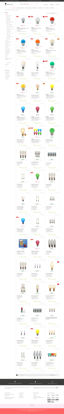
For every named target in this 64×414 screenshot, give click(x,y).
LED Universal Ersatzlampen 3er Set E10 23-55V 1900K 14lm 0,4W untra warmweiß (51, 318)
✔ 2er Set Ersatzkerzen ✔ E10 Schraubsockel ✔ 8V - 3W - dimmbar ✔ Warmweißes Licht (34, 208)
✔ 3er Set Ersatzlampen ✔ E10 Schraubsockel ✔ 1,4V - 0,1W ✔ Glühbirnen (49, 253)
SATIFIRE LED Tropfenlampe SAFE (20, 72)
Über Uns (34, 394)
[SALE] (44, 8)
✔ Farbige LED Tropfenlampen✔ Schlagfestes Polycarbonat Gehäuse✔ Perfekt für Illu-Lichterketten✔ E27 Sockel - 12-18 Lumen (36, 141)
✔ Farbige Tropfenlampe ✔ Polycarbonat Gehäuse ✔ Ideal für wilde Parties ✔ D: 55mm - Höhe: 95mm (20, 230)
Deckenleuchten (8, 19)
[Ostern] (47, 8)
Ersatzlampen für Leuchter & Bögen (10, 33)
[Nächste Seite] (18, 375)
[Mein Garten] (35, 8)
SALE (6, 55)
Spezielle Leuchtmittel (9, 25)
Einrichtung (7, 40)
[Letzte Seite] (20, 375)
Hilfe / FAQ (7, 73)
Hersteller (7, 64)
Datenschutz (7, 77)
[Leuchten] (13, 8)
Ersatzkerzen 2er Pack (20, 362)
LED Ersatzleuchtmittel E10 (49, 228)
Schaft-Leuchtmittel (19, 184)
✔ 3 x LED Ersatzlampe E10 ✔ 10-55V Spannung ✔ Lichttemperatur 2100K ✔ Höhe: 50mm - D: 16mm (49, 342)
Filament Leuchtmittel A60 (20, 139)
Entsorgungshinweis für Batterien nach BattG (37, 410)
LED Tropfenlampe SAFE (20, 206)
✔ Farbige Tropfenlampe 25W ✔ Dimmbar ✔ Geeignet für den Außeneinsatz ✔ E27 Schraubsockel (21, 253)
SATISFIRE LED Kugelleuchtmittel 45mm (21, 50)
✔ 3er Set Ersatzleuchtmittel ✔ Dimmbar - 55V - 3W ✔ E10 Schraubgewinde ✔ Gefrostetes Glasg (34, 275)
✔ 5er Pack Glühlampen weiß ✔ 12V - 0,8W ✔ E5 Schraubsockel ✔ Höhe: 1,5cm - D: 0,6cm (35, 320)
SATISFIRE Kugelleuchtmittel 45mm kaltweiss (36, 28)
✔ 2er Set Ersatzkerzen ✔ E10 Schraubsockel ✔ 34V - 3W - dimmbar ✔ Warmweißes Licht (19, 364)
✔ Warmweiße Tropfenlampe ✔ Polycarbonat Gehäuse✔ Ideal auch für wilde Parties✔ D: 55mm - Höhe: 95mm (20, 74)
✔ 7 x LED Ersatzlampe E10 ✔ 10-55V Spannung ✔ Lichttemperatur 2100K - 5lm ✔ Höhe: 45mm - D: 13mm (35, 163)
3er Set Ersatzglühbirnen (34, 362)
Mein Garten (7, 46)
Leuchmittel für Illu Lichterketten (9, 31)
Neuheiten (6, 59)
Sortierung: (47, 13)
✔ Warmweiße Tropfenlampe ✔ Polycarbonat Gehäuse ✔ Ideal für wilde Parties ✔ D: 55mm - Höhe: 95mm (20, 208)
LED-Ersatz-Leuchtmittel (20, 340)
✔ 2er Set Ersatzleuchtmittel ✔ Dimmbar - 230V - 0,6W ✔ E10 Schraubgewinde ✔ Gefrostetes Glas (20, 342)
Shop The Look (7, 50)
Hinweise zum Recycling (36, 396)
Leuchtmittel (8, 23)
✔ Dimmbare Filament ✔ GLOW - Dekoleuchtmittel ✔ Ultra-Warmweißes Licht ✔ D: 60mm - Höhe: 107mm (20, 141)
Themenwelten (7, 48)
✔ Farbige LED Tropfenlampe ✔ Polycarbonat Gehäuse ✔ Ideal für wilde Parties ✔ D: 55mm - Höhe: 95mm (35, 186)
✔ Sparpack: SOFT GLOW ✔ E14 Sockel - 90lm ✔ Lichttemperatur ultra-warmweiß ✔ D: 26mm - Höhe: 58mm (50, 297)
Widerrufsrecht (7, 76)
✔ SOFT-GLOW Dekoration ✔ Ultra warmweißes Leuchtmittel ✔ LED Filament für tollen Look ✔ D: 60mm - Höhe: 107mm (35, 97)
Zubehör (6, 43)
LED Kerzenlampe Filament (49, 273)
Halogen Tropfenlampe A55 (35, 72)
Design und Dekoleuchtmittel (10, 26)
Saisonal (6, 47)
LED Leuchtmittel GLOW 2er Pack (50, 295)
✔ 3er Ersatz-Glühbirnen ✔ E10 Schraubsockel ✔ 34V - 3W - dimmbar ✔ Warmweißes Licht (34, 364)
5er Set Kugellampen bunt (49, 362)
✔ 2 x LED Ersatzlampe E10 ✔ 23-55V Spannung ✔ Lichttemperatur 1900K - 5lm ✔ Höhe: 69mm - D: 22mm (35, 297)
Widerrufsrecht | (30, 410)
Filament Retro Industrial (10, 24)
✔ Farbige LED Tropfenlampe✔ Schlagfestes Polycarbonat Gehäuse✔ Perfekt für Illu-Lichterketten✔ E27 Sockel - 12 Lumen (21, 119)
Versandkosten (21, 396)
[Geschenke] (40, 8)
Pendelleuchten (8, 20)
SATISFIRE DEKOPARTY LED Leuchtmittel (50, 94)
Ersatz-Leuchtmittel (48, 184)
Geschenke (7, 54)
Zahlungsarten (7, 72)
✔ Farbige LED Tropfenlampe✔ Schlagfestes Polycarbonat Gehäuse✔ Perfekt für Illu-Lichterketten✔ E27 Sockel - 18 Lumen (50, 97)
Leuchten (6, 14)
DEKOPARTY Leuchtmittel (34, 184)
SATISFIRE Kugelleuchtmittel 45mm (49, 28)
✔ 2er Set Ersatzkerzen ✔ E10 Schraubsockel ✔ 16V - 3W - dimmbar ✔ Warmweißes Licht (19, 186)
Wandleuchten (8, 18)
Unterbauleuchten (8, 15)
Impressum (7, 78)
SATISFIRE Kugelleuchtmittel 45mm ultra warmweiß (22, 28)
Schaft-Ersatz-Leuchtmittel (35, 228)
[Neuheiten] (51, 8)
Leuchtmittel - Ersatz (49, 206)
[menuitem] (56, 4)
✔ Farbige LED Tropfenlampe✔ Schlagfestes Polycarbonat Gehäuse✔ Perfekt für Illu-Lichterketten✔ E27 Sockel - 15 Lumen (50, 119)
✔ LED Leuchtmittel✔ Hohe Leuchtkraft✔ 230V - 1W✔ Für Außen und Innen (34, 30)
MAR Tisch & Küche (8, 44)
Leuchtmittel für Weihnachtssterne (9, 35)
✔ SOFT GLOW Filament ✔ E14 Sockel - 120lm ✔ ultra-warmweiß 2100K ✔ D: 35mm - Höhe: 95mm (49, 275)
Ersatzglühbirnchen (19, 295)
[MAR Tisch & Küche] (28, 8)
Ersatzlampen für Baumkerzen (10, 36)
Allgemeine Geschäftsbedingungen (38, 397)
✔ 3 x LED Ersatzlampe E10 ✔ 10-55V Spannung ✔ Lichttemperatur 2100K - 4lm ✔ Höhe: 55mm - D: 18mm (50, 230)
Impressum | (22, 410)
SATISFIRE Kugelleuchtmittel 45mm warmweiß (51, 50)
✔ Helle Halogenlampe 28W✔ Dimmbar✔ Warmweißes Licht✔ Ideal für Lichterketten (34, 74)
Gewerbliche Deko (8, 51)
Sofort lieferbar (8, 62)
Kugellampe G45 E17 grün (49, 139)
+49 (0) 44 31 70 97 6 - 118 (10, 397)
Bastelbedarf (7, 52)
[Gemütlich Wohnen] (20, 8)
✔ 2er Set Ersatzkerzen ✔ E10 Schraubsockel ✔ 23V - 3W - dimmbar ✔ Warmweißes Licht (34, 230)
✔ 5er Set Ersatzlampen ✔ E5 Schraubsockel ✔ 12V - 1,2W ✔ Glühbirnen (49, 163)
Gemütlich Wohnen (8, 42)
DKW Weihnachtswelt (8, 58)
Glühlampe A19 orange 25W (20, 251)
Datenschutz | (26, 410)
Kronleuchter (8, 37)
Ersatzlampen (8, 30)
